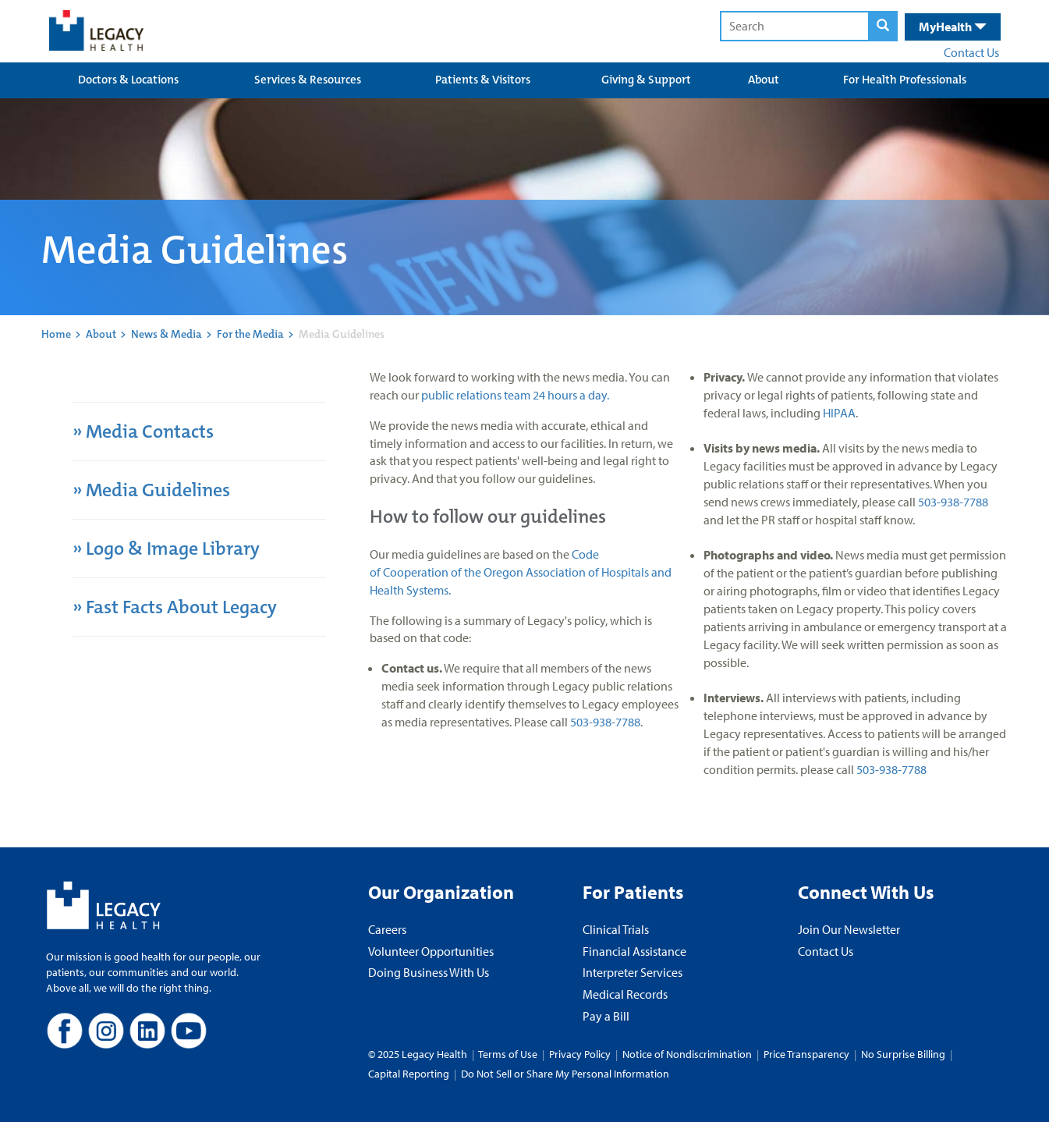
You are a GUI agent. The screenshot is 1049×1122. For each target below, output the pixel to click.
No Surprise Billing (903, 1054)
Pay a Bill (606, 1016)
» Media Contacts (143, 431)
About (763, 79)
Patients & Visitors (482, 79)
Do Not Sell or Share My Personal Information (565, 1074)
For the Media (250, 334)
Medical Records (625, 994)
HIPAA (839, 413)
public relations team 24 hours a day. (515, 395)
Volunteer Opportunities (431, 951)
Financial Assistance (634, 951)
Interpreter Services (632, 972)
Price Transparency (806, 1054)
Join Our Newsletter (849, 929)
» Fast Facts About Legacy (177, 607)
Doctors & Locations (128, 79)
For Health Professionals (904, 79)
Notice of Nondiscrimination (687, 1054)
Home (56, 334)
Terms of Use (509, 1054)
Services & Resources (307, 79)
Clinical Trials (616, 929)
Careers (387, 929)
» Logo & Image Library (166, 548)
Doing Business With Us (428, 972)
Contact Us (971, 52)
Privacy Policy (580, 1054)
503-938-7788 (605, 722)
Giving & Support (646, 79)
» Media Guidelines (151, 490)
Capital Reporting (408, 1074)
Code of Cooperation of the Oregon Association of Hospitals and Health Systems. (521, 572)
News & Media (166, 334)
